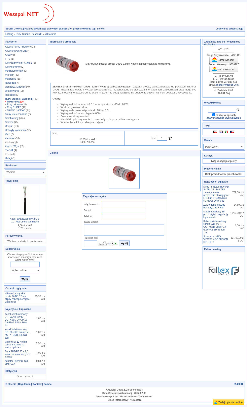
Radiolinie (10, 94)
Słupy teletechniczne (16, 114)
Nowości (53, 28)
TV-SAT (9, 150)
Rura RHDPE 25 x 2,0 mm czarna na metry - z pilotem (17, 354)
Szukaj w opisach (226, 115)
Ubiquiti (9, 126)
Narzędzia (10, 82)
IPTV (7, 58)
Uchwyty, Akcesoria (15, 130)
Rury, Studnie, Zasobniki (29, 34)
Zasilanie (10, 138)
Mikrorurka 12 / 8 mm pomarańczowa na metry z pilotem (16, 344)
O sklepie (10, 384)
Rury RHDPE (14, 107)
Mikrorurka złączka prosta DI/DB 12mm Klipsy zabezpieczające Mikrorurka (17, 297)
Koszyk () (66, 28)
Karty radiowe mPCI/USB (18, 62)
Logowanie (222, 28)
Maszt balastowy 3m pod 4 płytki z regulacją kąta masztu (215, 214)
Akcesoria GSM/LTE (16, 50)
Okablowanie (12, 90)
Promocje (40, 28)
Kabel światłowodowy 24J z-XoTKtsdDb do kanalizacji (25, 220)
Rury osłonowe (15, 104)
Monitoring (10, 78)
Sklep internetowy (118, 400)
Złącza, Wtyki (12, 146)
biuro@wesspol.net (227, 84)
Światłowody (12, 118)
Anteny (8, 54)
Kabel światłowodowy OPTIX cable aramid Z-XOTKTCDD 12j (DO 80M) (17, 333)
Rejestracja (236, 28)
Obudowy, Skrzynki (15, 86)
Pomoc (47, 384)
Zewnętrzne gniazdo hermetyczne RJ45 (214, 206)
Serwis (101, 28)
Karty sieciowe (13, 66)
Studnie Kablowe (16, 110)
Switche (9, 122)
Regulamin (24, 384)
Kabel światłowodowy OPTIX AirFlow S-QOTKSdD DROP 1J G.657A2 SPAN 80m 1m (16, 320)
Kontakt (37, 384)
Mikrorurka (50, 34)
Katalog (29, 28)
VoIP (7, 134)
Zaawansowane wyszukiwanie (224, 118)
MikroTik (9, 74)
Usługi (8, 158)
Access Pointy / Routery (18, 46)
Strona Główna (14, 28)
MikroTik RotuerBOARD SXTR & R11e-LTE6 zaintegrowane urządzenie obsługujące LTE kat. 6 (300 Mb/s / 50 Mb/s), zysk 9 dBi (216, 193)
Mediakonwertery (14, 70)
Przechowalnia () (84, 28)
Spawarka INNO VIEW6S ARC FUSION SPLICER (215, 239)
